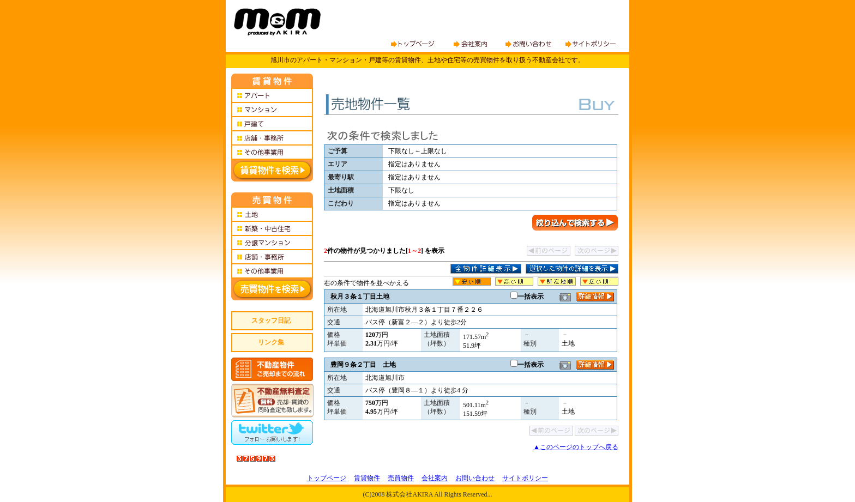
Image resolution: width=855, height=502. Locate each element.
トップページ (326, 478)
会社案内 (435, 478)
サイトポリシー (525, 478)
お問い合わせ (475, 478)
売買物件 (401, 478)
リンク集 (271, 342)
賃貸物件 (367, 478)
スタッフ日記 (271, 320)
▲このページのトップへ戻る (575, 447)
